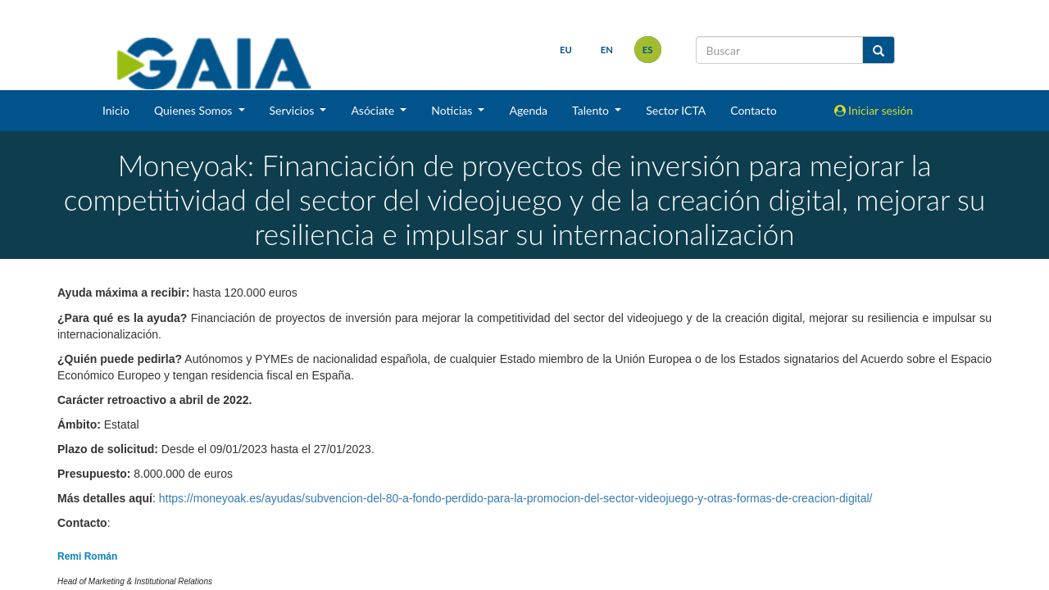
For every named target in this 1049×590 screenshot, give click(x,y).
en (607, 49)
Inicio (115, 110)
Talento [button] (592, 110)
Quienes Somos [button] (194, 110)
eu (566, 49)
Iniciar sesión (874, 110)
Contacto (753, 110)
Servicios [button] (293, 110)
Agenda (528, 110)
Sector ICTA (676, 110)
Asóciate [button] (374, 110)
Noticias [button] (453, 110)
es (648, 49)
